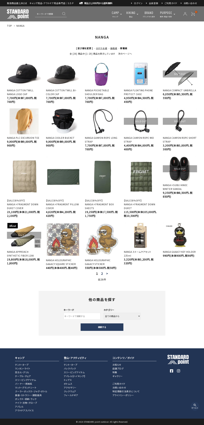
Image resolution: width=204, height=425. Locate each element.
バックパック (70, 368)
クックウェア (70, 391)
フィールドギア (71, 395)
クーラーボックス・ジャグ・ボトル (31, 391)
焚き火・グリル (22, 372)
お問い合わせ (190, 3)
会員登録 (153, 3)
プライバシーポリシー (123, 395)
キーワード (69, 309)
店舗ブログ (118, 368)
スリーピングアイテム (25, 379)
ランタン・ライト (22, 368)
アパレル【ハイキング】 (74, 376)
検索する (102, 327)
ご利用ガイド (171, 3)
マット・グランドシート (26, 387)
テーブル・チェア (23, 376)
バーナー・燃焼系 (23, 383)
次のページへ (125, 53)
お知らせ (116, 364)
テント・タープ (22, 364)
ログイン (138, 3)
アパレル (19, 406)
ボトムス (68, 383)
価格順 (113, 48)
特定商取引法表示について (126, 391)
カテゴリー (109, 309)
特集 (114, 372)
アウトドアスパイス (24, 410)
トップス (68, 379)
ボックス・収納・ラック (26, 399)
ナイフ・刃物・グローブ (26, 402)
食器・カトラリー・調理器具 (28, 395)
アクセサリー (70, 387)
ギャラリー (117, 376)
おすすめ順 (101, 48)
